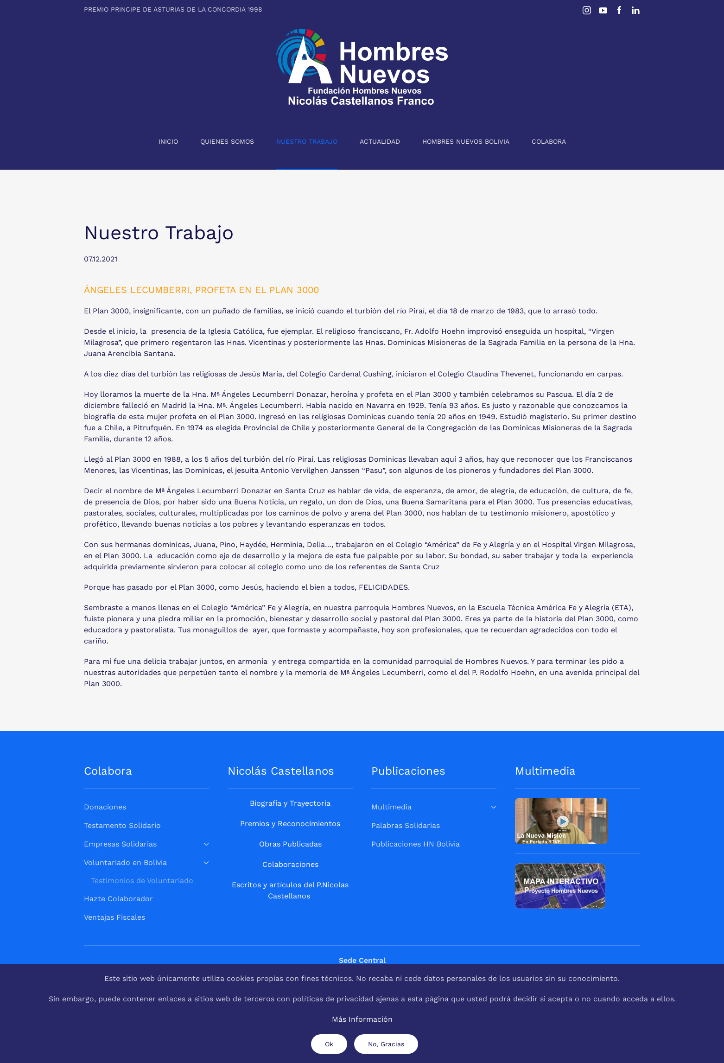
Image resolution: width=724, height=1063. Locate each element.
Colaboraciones (290, 864)
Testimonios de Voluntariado (142, 880)
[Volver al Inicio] (362, 67)
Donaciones (105, 806)
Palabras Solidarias (405, 825)
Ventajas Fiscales (114, 917)
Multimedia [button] (433, 806)
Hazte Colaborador (118, 898)
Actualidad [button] (380, 141)
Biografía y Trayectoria (290, 803)
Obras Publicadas (290, 844)
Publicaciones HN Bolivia (415, 844)
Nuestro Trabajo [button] (306, 141)
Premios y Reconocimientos (290, 823)
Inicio (168, 141)
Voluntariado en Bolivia (146, 862)
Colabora (549, 141)
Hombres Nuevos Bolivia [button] (465, 141)
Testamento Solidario (122, 825)
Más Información (362, 1019)
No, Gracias (386, 1044)
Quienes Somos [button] (227, 141)
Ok (329, 1044)
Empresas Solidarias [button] (146, 844)
